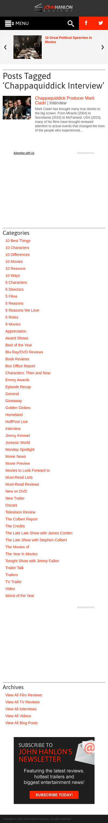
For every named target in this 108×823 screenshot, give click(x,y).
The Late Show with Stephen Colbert (36, 540)
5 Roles (11, 317)
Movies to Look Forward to (27, 470)
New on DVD (16, 491)
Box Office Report (20, 366)
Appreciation (15, 331)
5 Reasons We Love (22, 310)
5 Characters (16, 282)
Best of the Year (18, 345)
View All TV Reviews (22, 702)
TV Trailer (13, 582)
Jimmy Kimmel (17, 435)
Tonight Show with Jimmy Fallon (32, 561)
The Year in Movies (21, 554)
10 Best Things (17, 241)
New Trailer (15, 498)
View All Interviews (21, 709)
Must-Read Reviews (22, 484)
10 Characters (17, 248)
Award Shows (16, 338)
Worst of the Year (19, 596)
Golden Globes (17, 408)
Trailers (11, 575)
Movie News (15, 456)
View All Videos (18, 716)
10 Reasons (15, 268)
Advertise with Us (24, 153)
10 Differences (17, 254)
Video (10, 589)
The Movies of (17, 547)
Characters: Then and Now (27, 373)
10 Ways (12, 275)
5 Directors (14, 289)
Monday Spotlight (19, 449)
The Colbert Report (21, 519)
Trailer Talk (14, 568)
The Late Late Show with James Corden (38, 533)
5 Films (11, 296)
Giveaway (13, 401)
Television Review (20, 512)
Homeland (14, 415)
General (12, 394)
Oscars (11, 505)
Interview (12, 428)
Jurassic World (17, 442)
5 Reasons (14, 303)
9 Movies (12, 324)
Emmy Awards (17, 380)
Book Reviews (17, 359)
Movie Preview (17, 463)
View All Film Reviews (23, 695)
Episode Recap (18, 387)
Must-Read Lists (19, 477)
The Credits (15, 526)
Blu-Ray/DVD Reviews (24, 352)
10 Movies (14, 261)
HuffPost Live (16, 422)
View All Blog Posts (21, 723)
